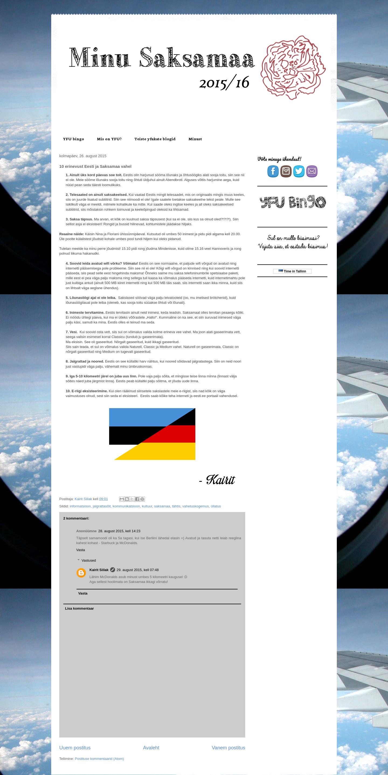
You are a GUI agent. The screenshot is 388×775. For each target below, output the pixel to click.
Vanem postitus (228, 747)
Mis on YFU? (109, 138)
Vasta (80, 550)
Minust (195, 138)
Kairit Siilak (99, 570)
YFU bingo (73, 138)
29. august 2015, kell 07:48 (138, 570)
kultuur (147, 506)
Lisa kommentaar (79, 608)
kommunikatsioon (126, 506)
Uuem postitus (75, 747)
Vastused (89, 560)
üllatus (216, 506)
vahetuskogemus (195, 506)
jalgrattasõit (101, 506)
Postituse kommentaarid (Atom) (99, 759)
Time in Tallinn (292, 271)
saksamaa (162, 506)
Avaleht (151, 747)
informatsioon (80, 506)
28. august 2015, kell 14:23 (119, 531)
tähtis (176, 506)
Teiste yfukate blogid (155, 138)
